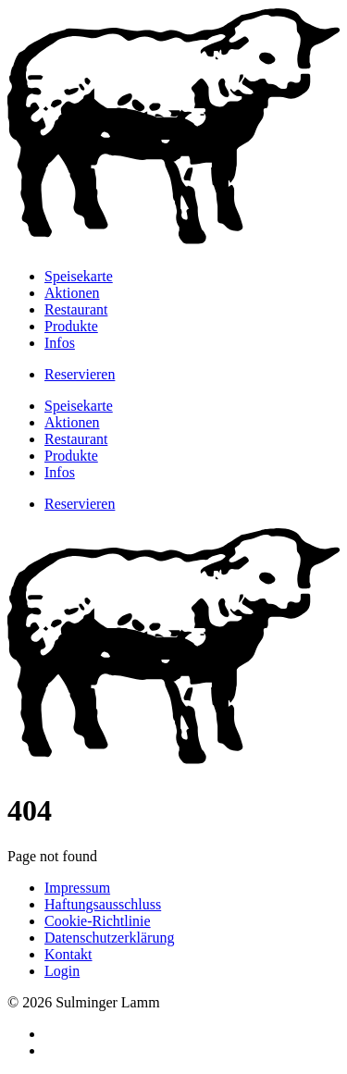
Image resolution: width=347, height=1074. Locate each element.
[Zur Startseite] (173, 245)
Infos (59, 343)
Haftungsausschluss (102, 904)
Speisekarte (78, 276)
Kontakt (68, 954)
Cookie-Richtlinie (97, 921)
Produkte (71, 326)
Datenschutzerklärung (109, 937)
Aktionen (72, 293)
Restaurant (75, 309)
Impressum (77, 887)
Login (62, 971)
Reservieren (79, 374)
